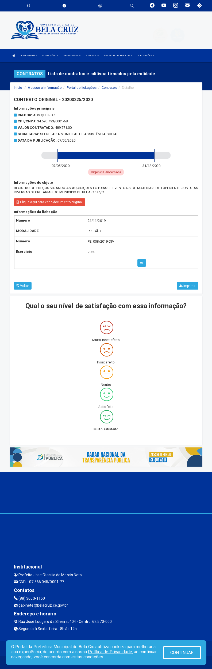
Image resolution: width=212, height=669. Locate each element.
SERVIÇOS (92, 55)
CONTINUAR (182, 652)
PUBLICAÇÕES (146, 55)
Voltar (23, 286)
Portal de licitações (82, 88)
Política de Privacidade (110, 651)
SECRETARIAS (71, 55)
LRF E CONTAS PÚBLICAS (118, 55)
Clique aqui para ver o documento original (50, 202)
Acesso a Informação (45, 88)
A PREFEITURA (29, 55)
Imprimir (187, 286)
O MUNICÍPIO (50, 55)
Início (18, 88)
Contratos (109, 88)
